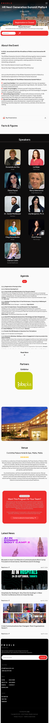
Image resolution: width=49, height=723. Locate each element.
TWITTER (3, 699)
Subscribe (42, 657)
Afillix (28, 711)
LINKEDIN (4, 701)
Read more (5, 567)
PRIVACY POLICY (18, 716)
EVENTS (3, 685)
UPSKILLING (4, 687)
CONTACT (12, 685)
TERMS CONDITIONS (29, 716)
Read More (24, 354)
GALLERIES (12, 682)
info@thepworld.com (7, 668)
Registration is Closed (24, 22)
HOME (3, 680)
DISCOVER (12, 680)
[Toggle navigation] (47, 3)
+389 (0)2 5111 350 (6, 670)
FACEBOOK (4, 696)
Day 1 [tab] (24, 281)
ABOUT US (4, 682)
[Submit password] (19, 33)
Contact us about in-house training (24, 518)
